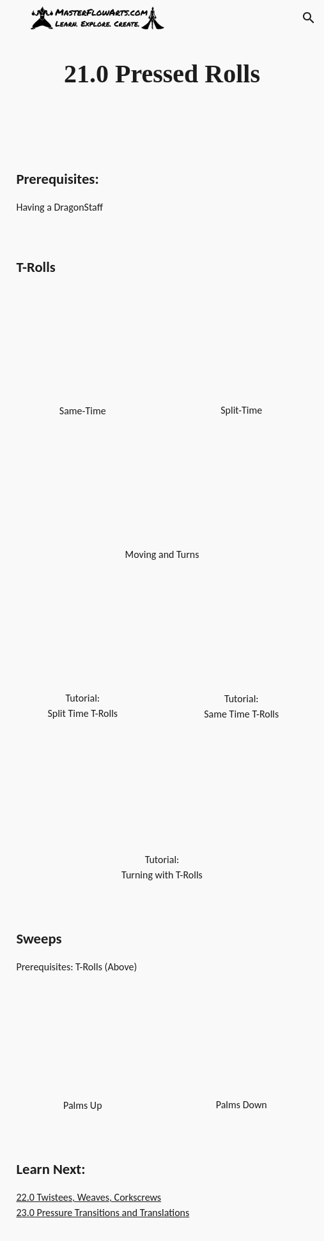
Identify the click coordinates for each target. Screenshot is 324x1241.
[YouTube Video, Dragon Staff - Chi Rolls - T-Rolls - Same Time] (82, 354)
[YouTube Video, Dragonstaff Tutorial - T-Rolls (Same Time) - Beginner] (241, 642)
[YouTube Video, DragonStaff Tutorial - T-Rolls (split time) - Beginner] (82, 642)
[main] (161, 73)
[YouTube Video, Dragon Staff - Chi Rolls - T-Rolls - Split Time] (241, 353)
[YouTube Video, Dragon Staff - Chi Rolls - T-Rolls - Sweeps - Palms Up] (82, 1050)
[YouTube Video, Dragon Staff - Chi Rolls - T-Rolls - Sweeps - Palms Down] (241, 1049)
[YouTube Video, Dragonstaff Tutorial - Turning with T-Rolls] (162, 802)
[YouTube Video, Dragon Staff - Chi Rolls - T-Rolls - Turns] (162, 498)
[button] (15, 17)
